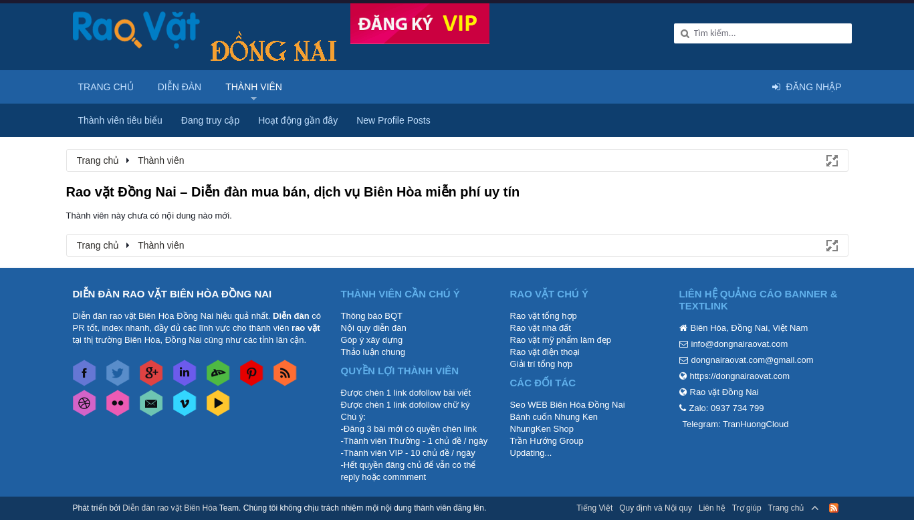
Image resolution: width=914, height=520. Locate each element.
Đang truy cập (210, 120)
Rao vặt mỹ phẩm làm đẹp (561, 340)
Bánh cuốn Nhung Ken (554, 417)
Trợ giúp (747, 508)
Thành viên (253, 87)
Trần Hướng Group (547, 441)
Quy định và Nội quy (655, 508)
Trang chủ (106, 87)
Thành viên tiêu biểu (120, 120)
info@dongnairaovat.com (739, 344)
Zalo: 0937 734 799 (726, 408)
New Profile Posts (393, 120)
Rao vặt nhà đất (540, 328)
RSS (833, 508)
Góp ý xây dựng (372, 340)
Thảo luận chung (373, 352)
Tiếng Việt (594, 508)
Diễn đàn (180, 87)
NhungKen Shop (542, 429)
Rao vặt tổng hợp (543, 316)
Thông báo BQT (372, 316)
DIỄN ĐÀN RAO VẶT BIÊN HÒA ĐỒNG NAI (172, 293)
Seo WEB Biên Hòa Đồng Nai (567, 405)
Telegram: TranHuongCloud (736, 424)
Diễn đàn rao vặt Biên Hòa (169, 508)
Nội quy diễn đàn (374, 328)
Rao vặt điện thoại (545, 352)
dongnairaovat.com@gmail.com (752, 360)
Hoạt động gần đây (298, 120)
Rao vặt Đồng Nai (724, 392)
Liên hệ (712, 508)
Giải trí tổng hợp (541, 364)
